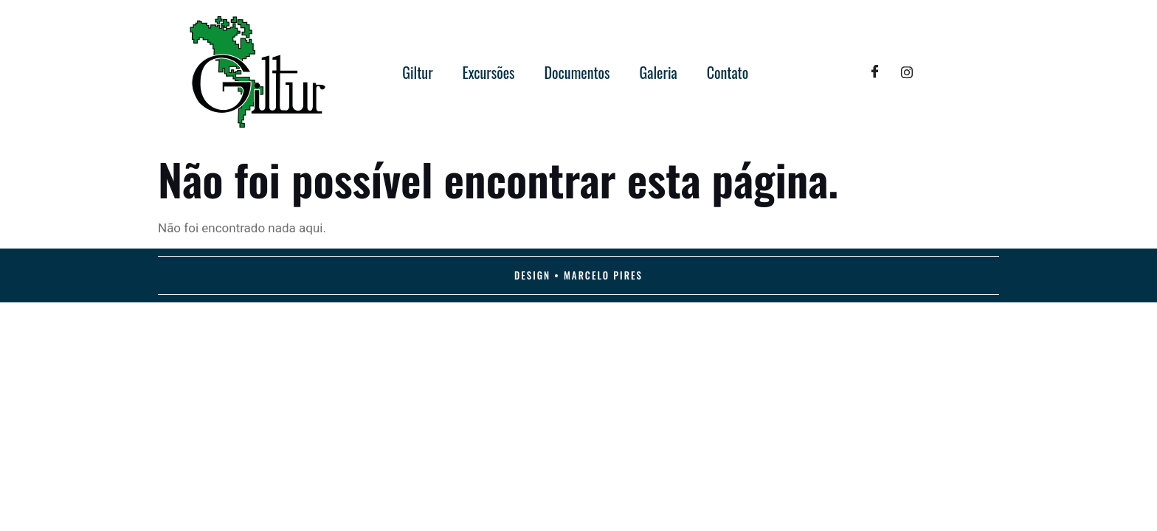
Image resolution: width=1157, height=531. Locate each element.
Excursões (489, 72)
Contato (728, 72)
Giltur (417, 72)
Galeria (658, 72)
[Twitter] (907, 72)
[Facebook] (874, 72)
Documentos (577, 72)
